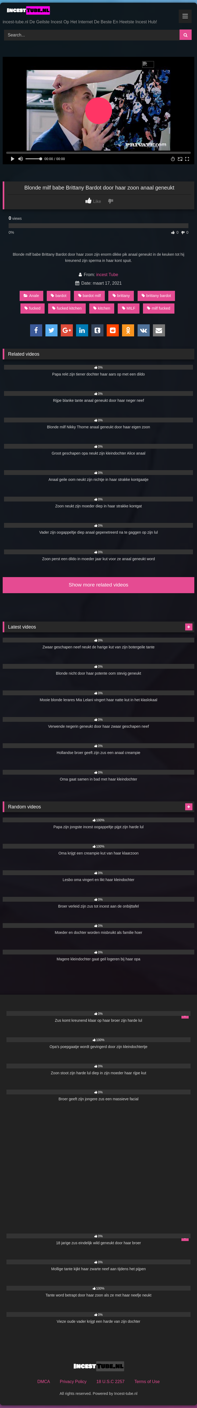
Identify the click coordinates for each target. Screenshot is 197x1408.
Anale (31, 296)
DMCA (43, 1381)
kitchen (101, 308)
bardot (58, 296)
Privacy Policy (73, 1381)
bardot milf (89, 296)
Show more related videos (98, 585)
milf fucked (158, 308)
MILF (128, 308)
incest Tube (107, 274)
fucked (32, 308)
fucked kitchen (66, 308)
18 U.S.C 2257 (110, 1381)
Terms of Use (147, 1381)
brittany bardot (156, 296)
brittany (121, 296)
